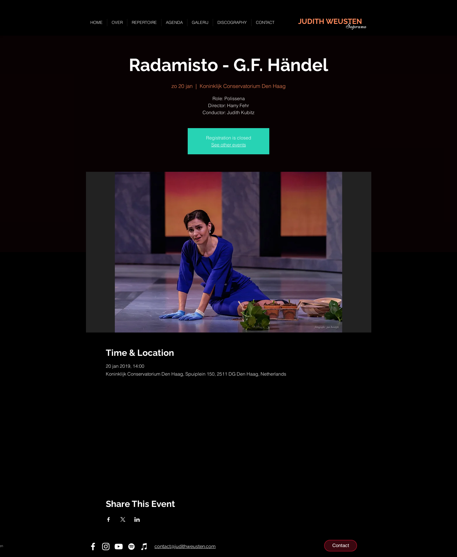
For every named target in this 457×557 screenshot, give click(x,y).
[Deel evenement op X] (123, 519)
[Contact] (340, 545)
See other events (228, 145)
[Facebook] (93, 546)
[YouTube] (119, 546)
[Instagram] (106, 546)
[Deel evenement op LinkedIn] (137, 519)
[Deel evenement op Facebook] (108, 519)
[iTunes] (144, 546)
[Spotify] (131, 546)
